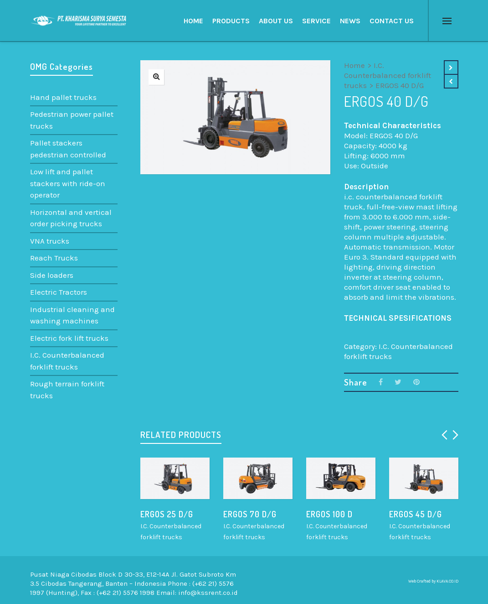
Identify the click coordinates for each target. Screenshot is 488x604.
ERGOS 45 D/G (415, 514)
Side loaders (51, 275)
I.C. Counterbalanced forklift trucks (387, 75)
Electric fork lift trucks (69, 338)
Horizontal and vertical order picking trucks (71, 218)
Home (354, 65)
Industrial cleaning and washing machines (72, 315)
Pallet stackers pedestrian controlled (68, 148)
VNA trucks (49, 240)
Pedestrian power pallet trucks (71, 119)
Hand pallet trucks (63, 97)
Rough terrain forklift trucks (67, 389)
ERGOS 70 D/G (250, 514)
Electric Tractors (58, 292)
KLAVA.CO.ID (447, 581)
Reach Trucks (54, 257)
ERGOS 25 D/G (166, 514)
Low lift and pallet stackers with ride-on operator (67, 183)
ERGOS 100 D (329, 514)
